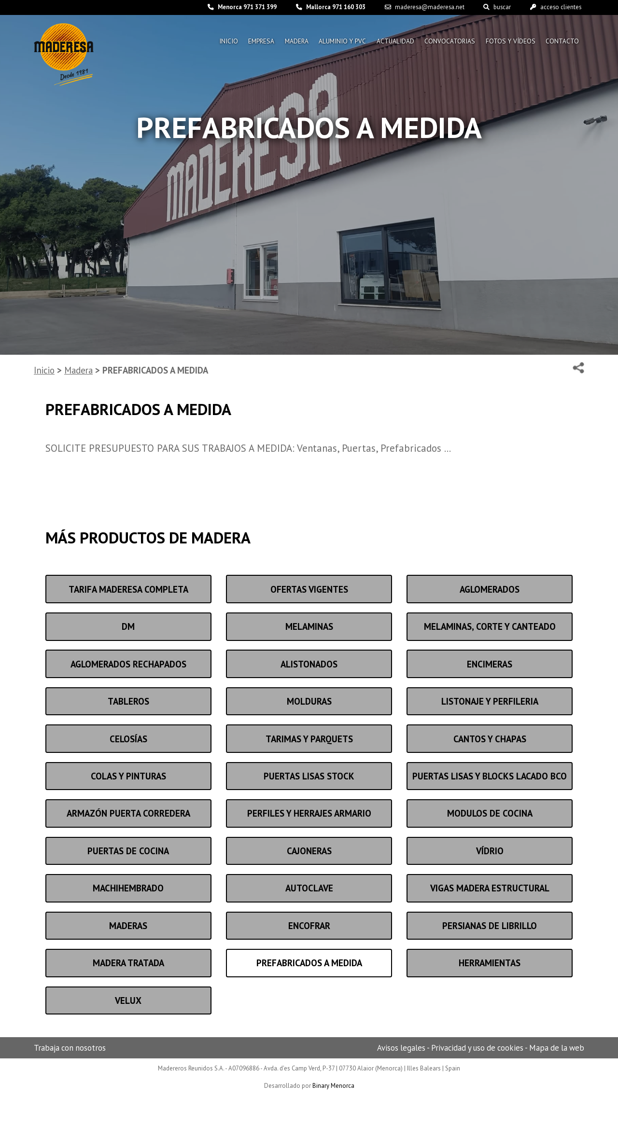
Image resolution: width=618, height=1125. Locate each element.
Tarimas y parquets (309, 739)
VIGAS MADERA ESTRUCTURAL (489, 888)
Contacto (562, 42)
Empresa (252, 42)
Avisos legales (401, 1047)
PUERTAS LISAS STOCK (309, 776)
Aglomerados (490, 589)
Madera (289, 42)
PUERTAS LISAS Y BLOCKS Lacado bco (489, 776)
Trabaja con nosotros (70, 1047)
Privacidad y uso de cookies (477, 1047)
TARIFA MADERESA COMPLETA (128, 589)
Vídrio (490, 851)
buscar (494, 7)
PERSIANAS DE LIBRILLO (489, 925)
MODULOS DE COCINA (490, 813)
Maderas (128, 925)
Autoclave (309, 888)
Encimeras (489, 664)
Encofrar (309, 925)
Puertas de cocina (128, 851)
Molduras (309, 701)
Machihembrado (128, 888)
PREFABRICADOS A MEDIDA (309, 963)
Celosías (128, 739)
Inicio (218, 42)
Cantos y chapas (489, 739)
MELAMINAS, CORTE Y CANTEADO (490, 626)
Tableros (128, 701)
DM (128, 626)
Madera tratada (128, 963)
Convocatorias (447, 42)
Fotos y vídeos (509, 42)
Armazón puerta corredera (128, 813)
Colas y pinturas (128, 776)
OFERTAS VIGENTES (309, 589)
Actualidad (392, 42)
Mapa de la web (556, 1047)
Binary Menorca (333, 1086)
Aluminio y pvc (337, 42)
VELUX (128, 1000)
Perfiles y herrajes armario (309, 813)
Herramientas (489, 963)
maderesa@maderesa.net (420, 7)
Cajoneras (309, 851)
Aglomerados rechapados (128, 664)
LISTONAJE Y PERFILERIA (489, 701)
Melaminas (309, 626)
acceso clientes (554, 7)
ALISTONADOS (309, 664)
